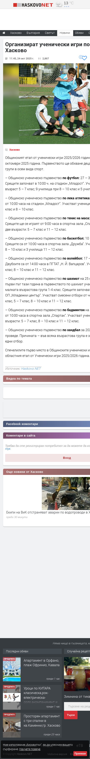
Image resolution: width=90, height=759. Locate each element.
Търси (71, 715)
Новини (65, 33)
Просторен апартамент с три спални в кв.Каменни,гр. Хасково (42, 720)
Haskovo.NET (31, 368)
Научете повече (29, 749)
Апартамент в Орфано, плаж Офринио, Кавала (42, 662)
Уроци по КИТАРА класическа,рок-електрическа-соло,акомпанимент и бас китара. (40, 697)
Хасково (14, 149)
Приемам (80, 753)
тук (7, 448)
